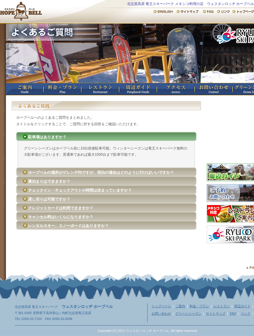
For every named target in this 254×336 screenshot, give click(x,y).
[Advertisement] (106, 249)
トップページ (161, 306)
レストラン (100, 89)
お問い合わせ (214, 89)
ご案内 (25, 89)
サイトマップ (215, 313)
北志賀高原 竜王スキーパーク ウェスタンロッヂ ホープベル (21, 10)
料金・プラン (63, 89)
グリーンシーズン (188, 313)
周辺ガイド (138, 89)
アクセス (176, 89)
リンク (245, 313)
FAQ (233, 313)
